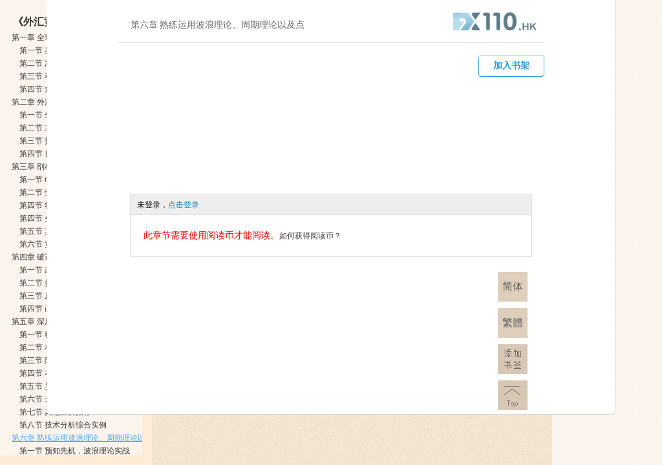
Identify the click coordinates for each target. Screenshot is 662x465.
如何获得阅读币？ (310, 235)
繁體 (512, 322)
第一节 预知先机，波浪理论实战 (74, 450)
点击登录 (183, 204)
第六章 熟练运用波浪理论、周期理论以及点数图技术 (102, 437)
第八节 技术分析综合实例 (63, 424)
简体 (512, 286)
